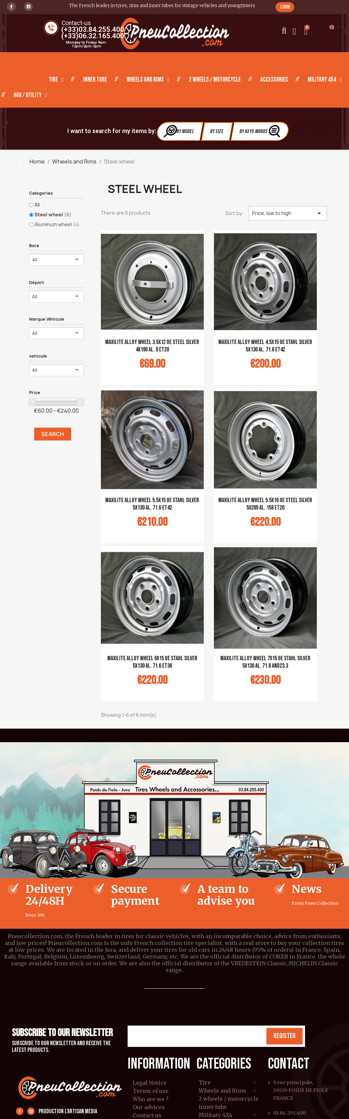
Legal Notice (150, 1082)
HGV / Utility (30, 95)
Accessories (274, 80)
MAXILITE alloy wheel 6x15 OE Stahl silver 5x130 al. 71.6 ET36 (152, 662)
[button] (285, 7)
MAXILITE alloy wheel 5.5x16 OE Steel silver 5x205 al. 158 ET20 (265, 504)
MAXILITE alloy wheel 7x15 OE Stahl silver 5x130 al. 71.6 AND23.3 (265, 662)
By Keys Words (260, 131)
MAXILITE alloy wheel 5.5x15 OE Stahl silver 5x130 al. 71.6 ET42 (152, 504)
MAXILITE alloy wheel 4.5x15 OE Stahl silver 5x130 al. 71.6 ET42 (265, 346)
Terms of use (151, 1091)
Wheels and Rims (148, 80)
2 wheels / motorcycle (215, 80)
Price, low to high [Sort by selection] (287, 213)
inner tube (95, 80)
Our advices (149, 1107)
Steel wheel (53, 214)
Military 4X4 (325, 80)
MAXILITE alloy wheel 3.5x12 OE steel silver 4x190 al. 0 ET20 (152, 346)
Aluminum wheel (57, 224)
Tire (56, 80)
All (37, 204)
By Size (217, 131)
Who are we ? (151, 1099)
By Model (179, 131)
